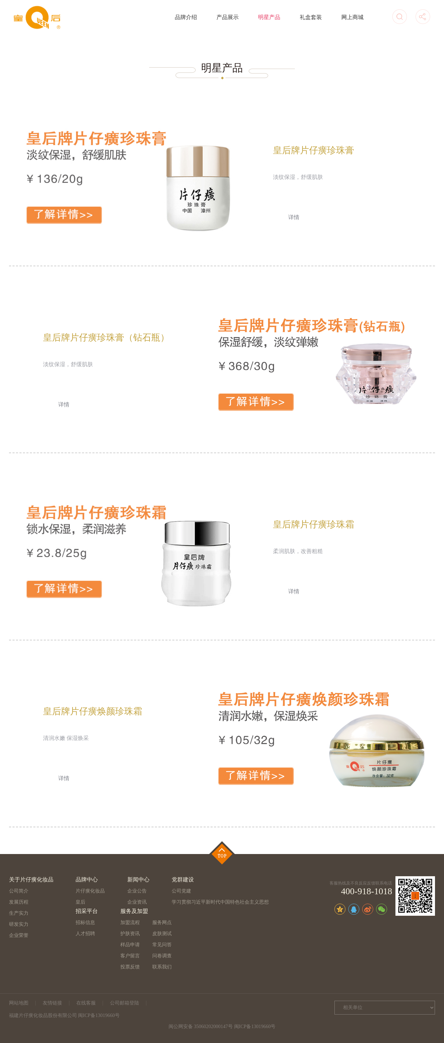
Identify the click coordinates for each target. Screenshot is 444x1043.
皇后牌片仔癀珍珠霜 (313, 524)
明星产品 (269, 17)
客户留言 (130, 955)
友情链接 (52, 1003)
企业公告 (137, 891)
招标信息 (85, 922)
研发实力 (18, 924)
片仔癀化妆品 (90, 891)
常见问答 (162, 944)
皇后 (80, 902)
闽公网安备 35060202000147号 (201, 1026)
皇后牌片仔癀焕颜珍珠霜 (92, 711)
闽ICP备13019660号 (255, 1026)
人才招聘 (85, 933)
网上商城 (352, 17)
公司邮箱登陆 (124, 1003)
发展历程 (18, 902)
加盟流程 (130, 922)
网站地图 (18, 1003)
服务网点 (162, 922)
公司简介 (18, 891)
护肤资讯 (130, 933)
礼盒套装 (311, 17)
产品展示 (227, 17)
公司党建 (181, 891)
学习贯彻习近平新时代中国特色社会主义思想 (220, 902)
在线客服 (86, 1003)
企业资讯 (137, 902)
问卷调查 (162, 955)
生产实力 (18, 913)
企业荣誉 (18, 935)
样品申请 (130, 944)
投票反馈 (130, 966)
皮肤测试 (162, 933)
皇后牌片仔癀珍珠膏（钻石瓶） (106, 338)
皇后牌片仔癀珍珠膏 (313, 150)
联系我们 (162, 966)
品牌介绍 (186, 17)
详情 (293, 217)
